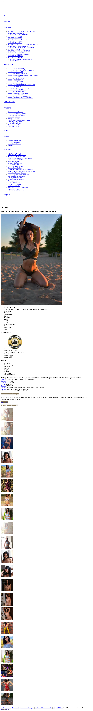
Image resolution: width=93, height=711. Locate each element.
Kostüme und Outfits (14, 186)
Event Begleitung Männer (15, 123)
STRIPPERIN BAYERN (15, 36)
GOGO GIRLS (8, 64)
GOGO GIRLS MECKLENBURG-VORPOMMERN (23, 75)
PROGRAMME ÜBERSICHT (17, 155)
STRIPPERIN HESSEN (15, 43)
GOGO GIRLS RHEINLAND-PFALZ (19, 88)
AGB (2, 708)
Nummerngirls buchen (14, 184)
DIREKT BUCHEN (14, 142)
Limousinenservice (13, 189)
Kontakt (6, 136)
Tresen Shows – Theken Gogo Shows (19, 187)
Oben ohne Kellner (13, 126)
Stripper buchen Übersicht (15, 112)
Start (5, 15)
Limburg (3, 387)
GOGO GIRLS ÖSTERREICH (17, 90)
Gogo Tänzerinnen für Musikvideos (18, 174)
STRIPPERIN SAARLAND (16, 52)
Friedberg (3, 382)
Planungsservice (12, 181)
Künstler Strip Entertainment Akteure (19, 120)
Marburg (3, 389)
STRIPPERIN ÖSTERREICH (16, 49)
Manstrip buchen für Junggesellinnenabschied (21, 171)
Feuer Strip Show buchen (15, 166)
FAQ (54, 708)
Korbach (3, 386)
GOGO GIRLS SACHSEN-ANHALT (19, 96)
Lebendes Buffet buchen (15, 163)
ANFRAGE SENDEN (14, 140)
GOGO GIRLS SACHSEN (16, 78)
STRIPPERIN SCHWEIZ (15, 56)
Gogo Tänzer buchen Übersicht (17, 113)
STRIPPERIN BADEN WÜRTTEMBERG (20, 34)
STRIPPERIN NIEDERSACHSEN (18, 46)
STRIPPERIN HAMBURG (16, 33)
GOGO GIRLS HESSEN (15, 80)
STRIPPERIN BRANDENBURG (18, 39)
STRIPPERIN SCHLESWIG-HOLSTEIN (20, 59)
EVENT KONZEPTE (14, 153)
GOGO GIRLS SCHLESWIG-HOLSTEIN (20, 98)
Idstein (3, 384)
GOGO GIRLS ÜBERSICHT (16, 68)
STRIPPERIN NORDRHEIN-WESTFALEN (21, 47)
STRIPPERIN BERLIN (15, 38)
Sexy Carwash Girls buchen (16, 179)
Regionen (7, 194)
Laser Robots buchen (14, 182)
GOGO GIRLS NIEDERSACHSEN (18, 93)
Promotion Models (13, 161)
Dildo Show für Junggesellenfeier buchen (20, 158)
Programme (7, 149)
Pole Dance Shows (13, 164)
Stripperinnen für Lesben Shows (17, 156)
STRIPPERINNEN (10, 27)
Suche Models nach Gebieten (43, 708)
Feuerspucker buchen (14, 125)
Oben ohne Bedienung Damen (17, 173)
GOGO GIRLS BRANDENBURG (18, 73)
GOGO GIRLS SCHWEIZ (16, 81)
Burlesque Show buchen (15, 177)
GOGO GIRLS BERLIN (15, 83)
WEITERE (7, 108)
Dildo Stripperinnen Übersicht (17, 115)
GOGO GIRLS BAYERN (15, 94)
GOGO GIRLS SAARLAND (16, 91)
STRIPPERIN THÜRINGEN (16, 61)
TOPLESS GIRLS (9, 102)
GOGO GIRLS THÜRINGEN (17, 86)
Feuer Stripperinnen (14, 117)
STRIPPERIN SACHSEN (15, 57)
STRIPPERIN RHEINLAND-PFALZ (19, 51)
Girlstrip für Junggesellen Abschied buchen (20, 169)
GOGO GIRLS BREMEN (15, 72)
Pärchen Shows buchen (14, 168)
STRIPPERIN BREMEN (15, 41)
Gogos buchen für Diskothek (16, 176)
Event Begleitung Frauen (15, 121)
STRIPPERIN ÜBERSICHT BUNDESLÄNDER (22, 31)
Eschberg (3, 381)
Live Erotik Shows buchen (15, 160)
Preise (6, 130)
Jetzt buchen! (4, 402)
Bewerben (11, 145)
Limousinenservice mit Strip (16, 191)
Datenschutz (15, 708)
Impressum (8, 708)
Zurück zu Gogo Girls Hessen (9, 405)
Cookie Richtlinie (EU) (27, 708)
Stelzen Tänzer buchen (14, 118)
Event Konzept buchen (14, 144)
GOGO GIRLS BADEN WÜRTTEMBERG (21, 70)
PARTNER (59, 708)
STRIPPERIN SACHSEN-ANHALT (18, 54)
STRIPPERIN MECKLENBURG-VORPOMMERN (23, 44)
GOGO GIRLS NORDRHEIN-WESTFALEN (21, 85)
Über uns (7, 21)
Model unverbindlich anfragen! (10, 394)
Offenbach (4, 379)
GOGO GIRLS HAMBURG (16, 76)
